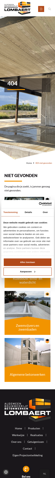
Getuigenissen (35, 441)
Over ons (16, 441)
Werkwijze (18, 435)
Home (29, 163)
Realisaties (36, 435)
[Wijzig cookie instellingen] (6, 472)
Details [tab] (28, 212)
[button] (49, 9)
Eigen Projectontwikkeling (28, 455)
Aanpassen (27, 271)
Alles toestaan (27, 262)
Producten (34, 428)
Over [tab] (45, 212)
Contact (27, 448)
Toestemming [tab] (10, 212)
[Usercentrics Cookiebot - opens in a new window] (39, 204)
